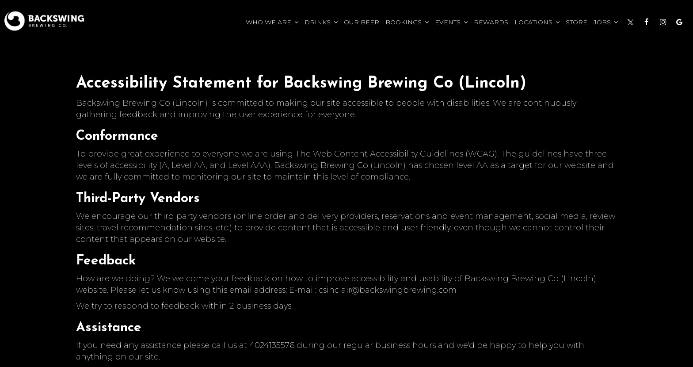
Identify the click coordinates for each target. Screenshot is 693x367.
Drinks (321, 22)
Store (576, 22)
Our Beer (361, 22)
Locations (537, 22)
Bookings (407, 22)
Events (451, 22)
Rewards (491, 22)
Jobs (606, 22)
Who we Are (272, 22)
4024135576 (271, 345)
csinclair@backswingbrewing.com (388, 290)
